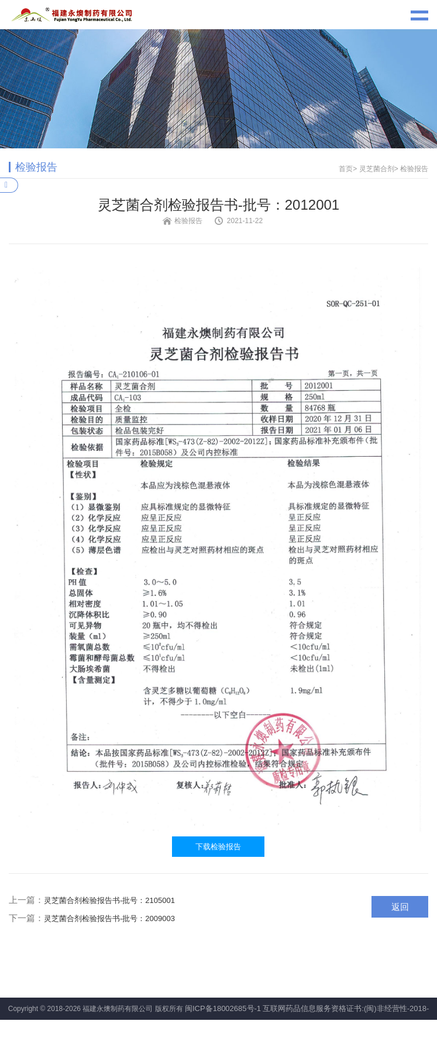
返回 (400, 907)
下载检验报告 (218, 846)
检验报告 (414, 169)
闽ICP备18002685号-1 (223, 1008)
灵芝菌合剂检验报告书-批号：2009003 (109, 918)
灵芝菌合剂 (376, 169)
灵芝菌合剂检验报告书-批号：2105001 (109, 900)
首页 (346, 169)
